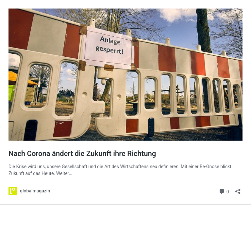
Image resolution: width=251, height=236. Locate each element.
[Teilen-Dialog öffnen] (238, 189)
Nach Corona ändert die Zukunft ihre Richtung (82, 153)
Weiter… (64, 173)
